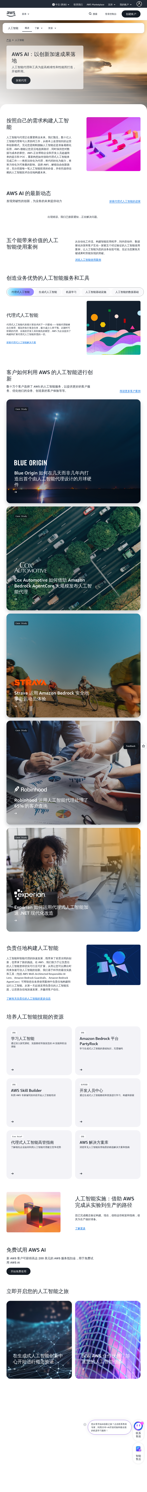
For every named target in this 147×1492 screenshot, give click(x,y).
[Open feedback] (143, 746)
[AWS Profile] (139, 3)
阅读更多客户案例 (130, 391)
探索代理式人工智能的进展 (125, 201)
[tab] (20, 292)
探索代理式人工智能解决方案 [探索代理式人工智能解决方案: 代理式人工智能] (21, 342)
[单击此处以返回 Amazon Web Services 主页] (10, 15)
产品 (8, 40)
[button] (131, 14)
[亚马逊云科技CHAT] (138, 1426)
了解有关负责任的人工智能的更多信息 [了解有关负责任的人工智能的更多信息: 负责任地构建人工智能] (28, 998)
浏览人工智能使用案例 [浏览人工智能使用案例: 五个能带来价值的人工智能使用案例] (88, 259)
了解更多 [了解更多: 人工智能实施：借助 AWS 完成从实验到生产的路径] (80, 1228)
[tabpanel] (73, 328)
